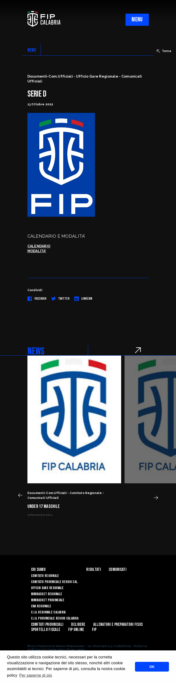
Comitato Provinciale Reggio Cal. (54, 582)
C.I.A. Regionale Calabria (48, 612)
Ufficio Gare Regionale (47, 588)
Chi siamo (38, 569)
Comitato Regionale (45, 576)
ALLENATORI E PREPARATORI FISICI (118, 624)
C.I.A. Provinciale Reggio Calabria (55, 618)
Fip (94, 629)
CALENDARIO (38, 246)
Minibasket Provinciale (48, 600)
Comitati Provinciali (47, 624)
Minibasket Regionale (46, 594)
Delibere (78, 624)
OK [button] (152, 667)
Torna (164, 51)
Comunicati (117, 569)
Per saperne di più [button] (35, 675)
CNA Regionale (41, 606)
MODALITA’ (36, 251)
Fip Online (76, 629)
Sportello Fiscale (45, 629)
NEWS (31, 50)
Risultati (93, 569)
